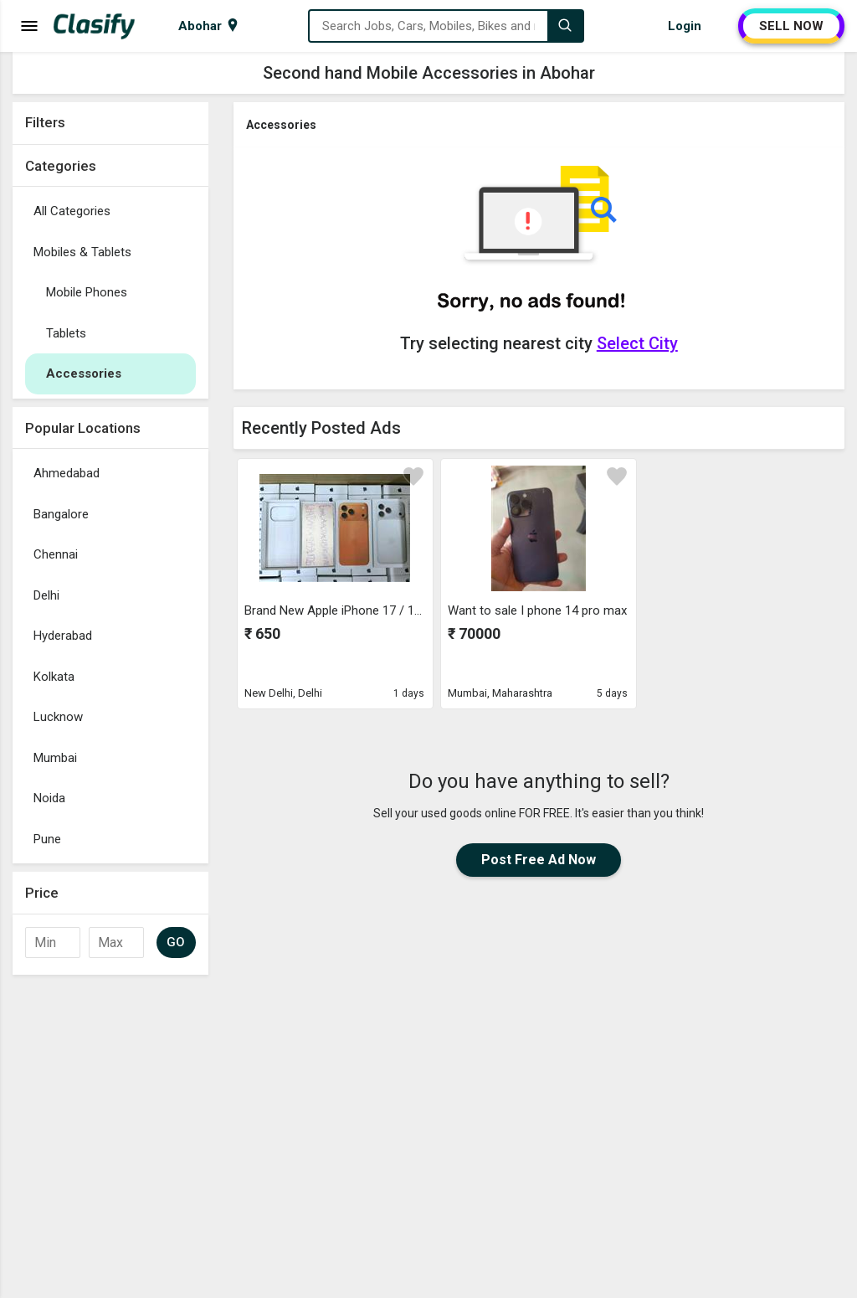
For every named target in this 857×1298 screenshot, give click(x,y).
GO (176, 942)
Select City (637, 343)
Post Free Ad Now (538, 860)
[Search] (564, 26)
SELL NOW (791, 25)
